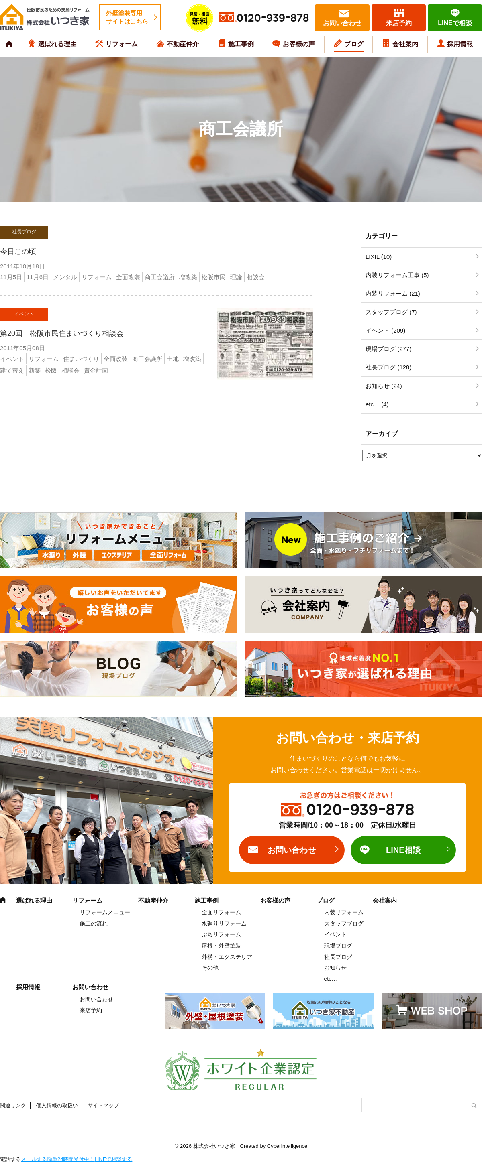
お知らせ (335, 967)
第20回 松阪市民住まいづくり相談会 (62, 333)
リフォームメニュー (105, 912)
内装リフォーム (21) (393, 293)
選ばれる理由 (57, 44)
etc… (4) (377, 404)
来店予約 (399, 23)
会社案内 (405, 44)
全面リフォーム (221, 912)
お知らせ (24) (384, 385)
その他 (210, 967)
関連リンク (13, 1105)
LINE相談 (403, 850)
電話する (10, 1159)
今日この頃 (18, 252)
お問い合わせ (342, 23)
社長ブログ (338, 957)
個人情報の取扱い (57, 1105)
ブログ (354, 44)
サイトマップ (103, 1105)
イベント (335, 934)
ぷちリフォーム (221, 934)
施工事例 (241, 44)
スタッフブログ (344, 923)
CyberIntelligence (287, 1146)
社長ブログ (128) (388, 367)
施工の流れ (94, 923)
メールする (34, 1159)
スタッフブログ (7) (391, 312)
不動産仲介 (183, 44)
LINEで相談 (455, 23)
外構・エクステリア (227, 957)
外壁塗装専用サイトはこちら (127, 17)
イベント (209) (385, 330)
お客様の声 (299, 44)
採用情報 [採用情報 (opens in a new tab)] (460, 44)
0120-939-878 (273, 18)
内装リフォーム (344, 912)
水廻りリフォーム (224, 923)
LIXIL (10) (379, 256)
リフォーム (122, 44)
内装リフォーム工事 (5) (397, 275)
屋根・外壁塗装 (221, 945)
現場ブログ (338, 945)
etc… (330, 979)
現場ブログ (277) (388, 348)
